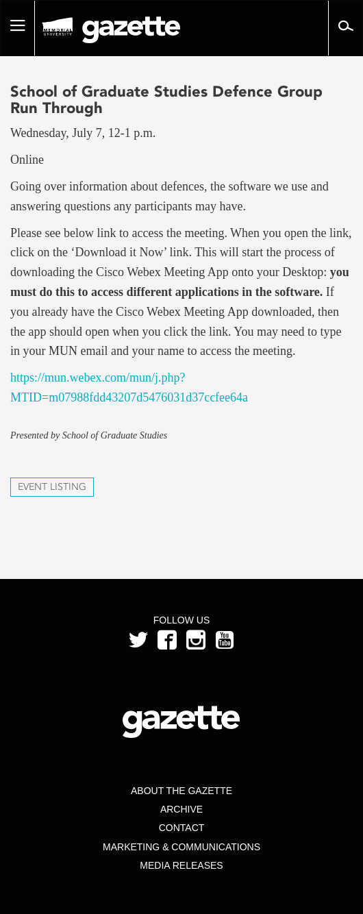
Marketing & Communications (181, 846)
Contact (182, 827)
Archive (181, 809)
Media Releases (181, 865)
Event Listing (52, 487)
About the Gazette (181, 790)
